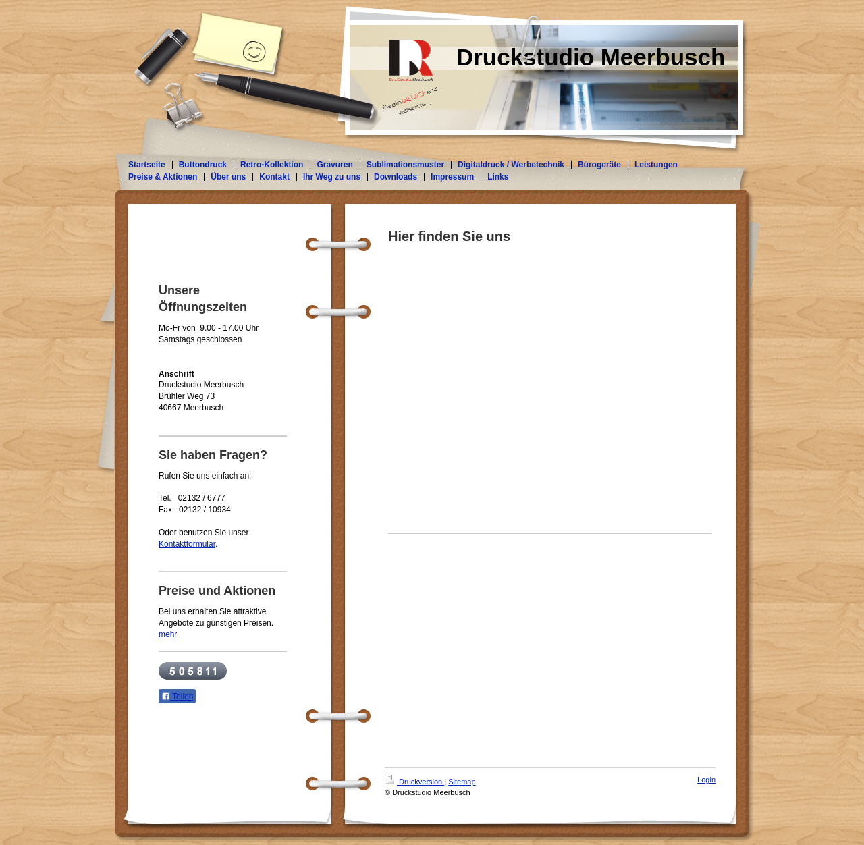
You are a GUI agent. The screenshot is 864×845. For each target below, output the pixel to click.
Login (706, 779)
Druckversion (414, 782)
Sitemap (461, 782)
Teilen (177, 696)
